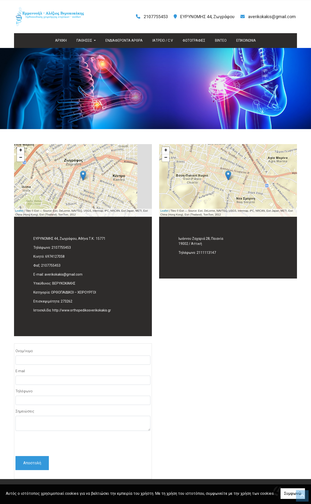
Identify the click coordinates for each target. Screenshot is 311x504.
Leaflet (19, 210)
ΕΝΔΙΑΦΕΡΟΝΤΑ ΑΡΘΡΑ (124, 40)
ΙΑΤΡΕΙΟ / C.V (162, 40)
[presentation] (52, 444)
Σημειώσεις (24, 411)
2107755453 (61, 247)
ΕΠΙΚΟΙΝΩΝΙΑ (246, 40)
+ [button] (20, 150)
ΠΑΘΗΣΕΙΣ (84, 40)
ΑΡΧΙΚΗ (61, 40)
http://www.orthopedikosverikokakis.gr (81, 310)
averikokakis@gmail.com (272, 16)
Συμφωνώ (292, 493)
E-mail (20, 371)
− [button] (20, 158)
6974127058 (55, 256)
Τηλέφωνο (24, 391)
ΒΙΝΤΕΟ (221, 40)
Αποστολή (32, 463)
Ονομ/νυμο (24, 351)
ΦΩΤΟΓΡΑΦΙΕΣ (194, 40)
